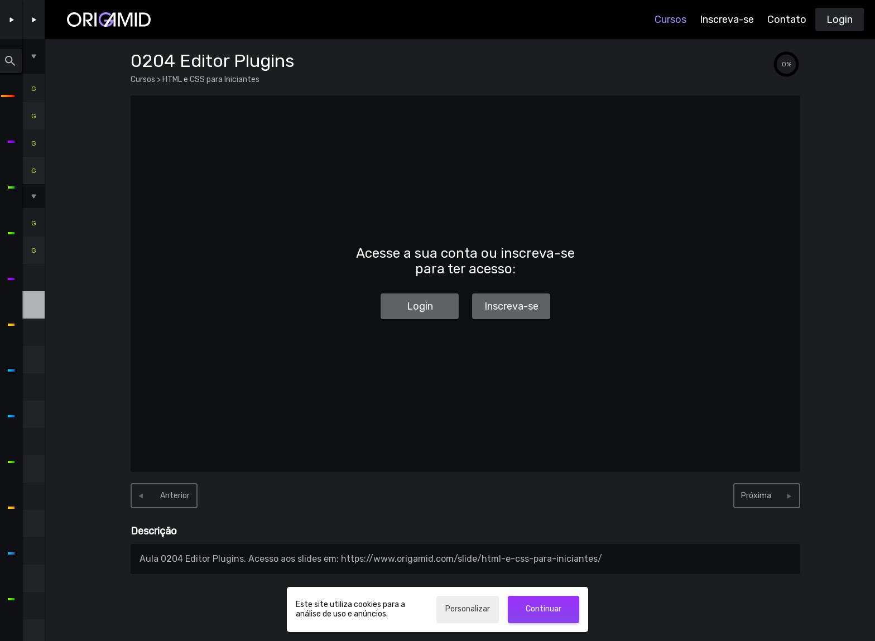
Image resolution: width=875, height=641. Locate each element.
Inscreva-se (727, 19)
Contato (786, 19)
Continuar (543, 609)
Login (839, 19)
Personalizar (467, 609)
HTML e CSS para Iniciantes (210, 79)
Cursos (670, 19)
